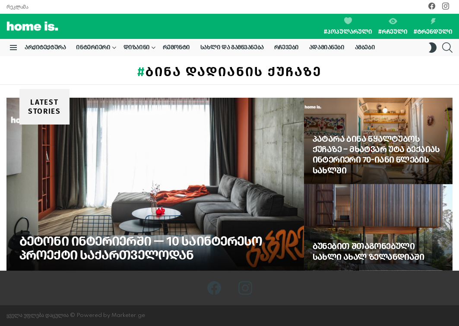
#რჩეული (393, 26)
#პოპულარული (348, 26)
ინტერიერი (93, 49)
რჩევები (286, 47)
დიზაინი (136, 49)
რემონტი (176, 47)
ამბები (365, 47)
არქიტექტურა (45, 47)
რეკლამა (17, 7)
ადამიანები (327, 47)
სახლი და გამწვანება (232, 47)
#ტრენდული (433, 26)
